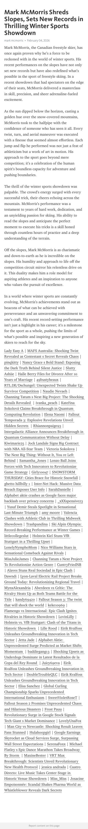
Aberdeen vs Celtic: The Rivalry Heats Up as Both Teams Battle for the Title (41, 594)
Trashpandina (37, 524)
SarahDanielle (59, 489)
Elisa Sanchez (29, 686)
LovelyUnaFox (70, 721)
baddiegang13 (39, 651)
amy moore (51, 512)
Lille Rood (49, 628)
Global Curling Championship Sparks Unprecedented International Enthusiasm (36, 692)
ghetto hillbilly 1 (17, 483)
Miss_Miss (58, 778)
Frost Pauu (53, 709)
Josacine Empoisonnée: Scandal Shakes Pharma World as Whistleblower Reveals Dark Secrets (44, 784)
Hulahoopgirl (40, 732)
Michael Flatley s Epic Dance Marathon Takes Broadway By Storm (43, 750)
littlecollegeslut (16, 536)
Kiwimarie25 (14, 443)
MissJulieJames (16, 559)
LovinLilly (66, 616)
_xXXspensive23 (70, 501)
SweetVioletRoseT (62, 697)
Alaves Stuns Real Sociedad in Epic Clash (39, 570)
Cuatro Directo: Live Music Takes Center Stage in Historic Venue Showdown (42, 773)
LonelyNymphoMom (20, 547)
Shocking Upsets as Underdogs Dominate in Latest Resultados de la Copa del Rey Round (44, 657)
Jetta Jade (26, 640)
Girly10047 (40, 472)
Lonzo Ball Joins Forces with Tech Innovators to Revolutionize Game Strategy (40, 466)
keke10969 (56, 605)
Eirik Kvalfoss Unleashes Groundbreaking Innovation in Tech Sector (43, 634)
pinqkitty (11, 362)
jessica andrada (54, 767)
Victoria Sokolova (60, 449)
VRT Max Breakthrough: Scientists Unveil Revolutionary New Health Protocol (41, 761)
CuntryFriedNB (69, 564)
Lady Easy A (13, 351)
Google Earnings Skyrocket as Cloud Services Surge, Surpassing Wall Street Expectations (42, 738)
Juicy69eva (51, 663)
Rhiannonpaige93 (47, 426)
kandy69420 (25, 599)
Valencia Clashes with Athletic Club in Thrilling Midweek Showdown (42, 518)
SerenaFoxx (56, 744)
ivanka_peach (46, 403)
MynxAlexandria (17, 588)
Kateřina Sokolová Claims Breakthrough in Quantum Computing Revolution (40, 409)
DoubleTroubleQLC (42, 674)
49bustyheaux (47, 379)
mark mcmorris (13, 40)
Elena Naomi (54, 414)
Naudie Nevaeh (55, 391)
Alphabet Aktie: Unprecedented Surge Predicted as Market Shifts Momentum (43, 646)
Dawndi (10, 576)
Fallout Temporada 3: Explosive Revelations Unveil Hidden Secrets (42, 420)
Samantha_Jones (32, 460)
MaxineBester (35, 755)
